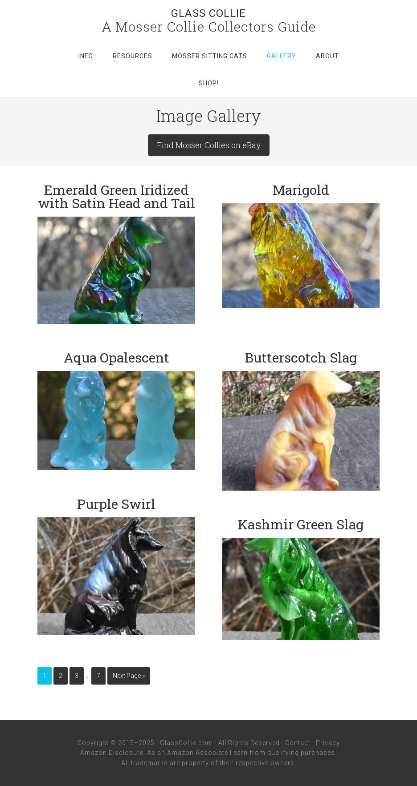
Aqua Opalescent (116, 357)
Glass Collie (208, 13)
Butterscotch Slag (301, 357)
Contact (298, 742)
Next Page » (129, 675)
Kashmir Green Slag (301, 524)
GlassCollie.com (186, 742)
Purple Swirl (116, 503)
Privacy (328, 742)
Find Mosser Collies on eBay (209, 145)
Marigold (301, 189)
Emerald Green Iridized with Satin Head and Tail (116, 196)
